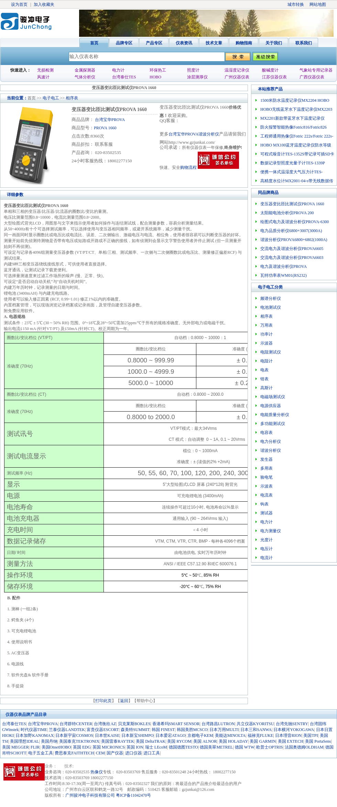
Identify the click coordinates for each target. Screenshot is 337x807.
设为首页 (19, 4)
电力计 (118, 70)
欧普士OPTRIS (269, 747)
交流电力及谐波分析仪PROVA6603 (291, 257)
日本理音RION (288, 735)
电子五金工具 (40, 753)
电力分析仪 (270, 441)
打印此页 (103, 700)
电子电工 (51, 98)
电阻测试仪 (270, 352)
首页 (94, 43)
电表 (264, 370)
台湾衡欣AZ (105, 723)
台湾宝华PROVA (109, 119)
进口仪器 (133, 753)
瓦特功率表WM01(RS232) (283, 275)
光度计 (266, 539)
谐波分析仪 (270, 450)
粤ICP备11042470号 (133, 795)
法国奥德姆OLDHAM (304, 747)
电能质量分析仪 (274, 414)
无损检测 (45, 70)
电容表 (266, 432)
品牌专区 (124, 43)
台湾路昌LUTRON (218, 723)
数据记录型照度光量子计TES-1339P (292, 163)
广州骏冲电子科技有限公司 (90, 795)
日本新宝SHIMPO (137, 735)
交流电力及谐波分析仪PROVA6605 (291, 248)
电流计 (266, 557)
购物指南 (244, 43)
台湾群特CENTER (75, 723)
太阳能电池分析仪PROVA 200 (287, 212)
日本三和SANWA (256, 729)
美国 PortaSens (318, 741)
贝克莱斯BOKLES (134, 723)
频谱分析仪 (270, 298)
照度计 (193, 70)
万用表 (266, 325)
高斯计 (266, 387)
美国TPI (310, 735)
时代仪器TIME (34, 729)
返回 (124, 700)
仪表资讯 (184, 43)
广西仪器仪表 (312, 77)
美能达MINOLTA (230, 735)
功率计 (266, 334)
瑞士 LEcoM (156, 747)
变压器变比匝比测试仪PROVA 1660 (292, 203)
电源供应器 (270, 405)
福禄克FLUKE (260, 735)
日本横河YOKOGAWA (293, 729)
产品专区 (154, 43)
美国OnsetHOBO (56, 747)
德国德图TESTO (183, 747)
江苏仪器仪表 (274, 77)
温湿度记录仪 (237, 70)
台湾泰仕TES (124, 77)
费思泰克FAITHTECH (74, 753)
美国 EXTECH (290, 741)
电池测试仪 (270, 307)
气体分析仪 (85, 77)
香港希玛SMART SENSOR (175, 723)
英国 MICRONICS (109, 747)
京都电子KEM (200, 735)
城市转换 (295, 4)
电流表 (266, 495)
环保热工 (158, 70)
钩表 (264, 504)
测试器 (266, 513)
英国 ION (135, 747)
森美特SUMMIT (135, 729)
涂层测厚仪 (197, 77)
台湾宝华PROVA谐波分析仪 (193, 134)
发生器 (266, 459)
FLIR (35, 747)
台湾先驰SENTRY (292, 723)
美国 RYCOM (179, 741)
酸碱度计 (270, 70)
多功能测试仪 (272, 423)
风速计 (43, 77)
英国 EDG (82, 747)
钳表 (264, 379)
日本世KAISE (107, 735)
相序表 (72, 98)
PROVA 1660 (105, 128)
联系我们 (303, 43)
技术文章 (214, 43)
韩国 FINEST (163, 729)
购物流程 (188, 167)
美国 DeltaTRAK (150, 741)
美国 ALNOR (205, 741)
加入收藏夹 (44, 4)
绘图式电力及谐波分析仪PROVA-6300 (294, 221)
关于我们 (273, 43)
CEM (100, 753)
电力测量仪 (270, 530)
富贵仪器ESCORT (103, 729)
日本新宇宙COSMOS (74, 735)
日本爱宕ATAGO (170, 735)
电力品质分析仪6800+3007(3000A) (291, 230)
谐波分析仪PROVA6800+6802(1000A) (293, 239)
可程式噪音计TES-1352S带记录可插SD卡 (297, 154)
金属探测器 (85, 70)
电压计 (266, 548)
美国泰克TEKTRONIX (79, 741)
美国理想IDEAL (24, 741)
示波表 (266, 486)
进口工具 (151, 753)
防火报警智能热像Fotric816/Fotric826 (293, 127)
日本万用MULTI (224, 729)
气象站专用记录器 (316, 70)
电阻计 (266, 361)
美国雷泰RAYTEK (117, 741)
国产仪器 (115, 753)
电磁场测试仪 (272, 396)
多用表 (266, 468)
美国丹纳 (49, 741)
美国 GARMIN (263, 741)
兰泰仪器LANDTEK (67, 729)
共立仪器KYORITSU (255, 723)
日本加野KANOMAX (34, 735)
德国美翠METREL (216, 747)
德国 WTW (244, 747)
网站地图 (317, 4)
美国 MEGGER (15, 747)
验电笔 (266, 477)
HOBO (155, 77)
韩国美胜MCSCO (192, 729)
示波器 (266, 343)
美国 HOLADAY (233, 741)
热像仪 (96, 772)
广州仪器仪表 (237, 77)
